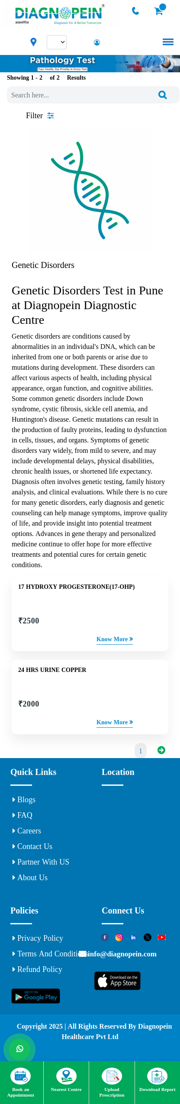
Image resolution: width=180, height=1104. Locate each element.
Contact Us (32, 846)
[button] (166, 42)
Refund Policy (37, 969)
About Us (30, 877)
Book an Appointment (20, 1083)
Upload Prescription (112, 1083)
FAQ (22, 815)
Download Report (157, 1080)
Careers (27, 831)
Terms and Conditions (51, 954)
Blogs (24, 799)
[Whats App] (19, 1049)
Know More (114, 639)
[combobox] (93, 94)
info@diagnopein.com (121, 953)
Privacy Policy (38, 938)
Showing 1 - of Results (46, 77)
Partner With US (41, 862)
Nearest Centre (66, 1080)
